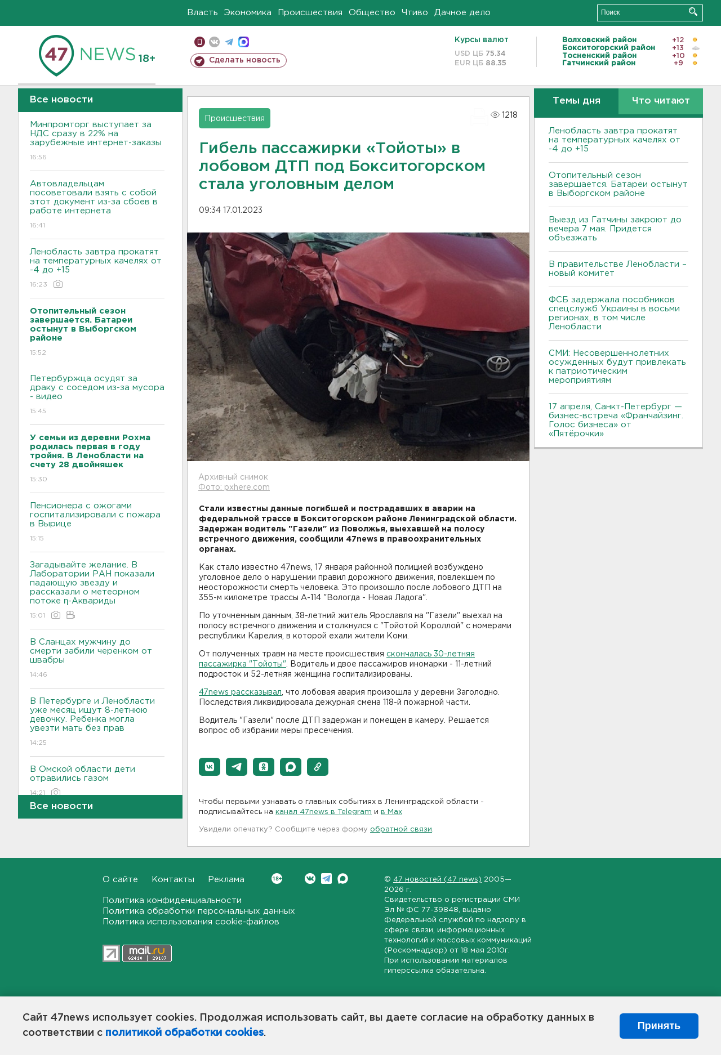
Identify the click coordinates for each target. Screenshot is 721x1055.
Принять (659, 1025)
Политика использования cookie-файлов (191, 922)
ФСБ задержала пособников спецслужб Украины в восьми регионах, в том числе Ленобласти (614, 313)
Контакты (173, 879)
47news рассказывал (240, 692)
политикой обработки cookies (184, 1033)
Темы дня (576, 101)
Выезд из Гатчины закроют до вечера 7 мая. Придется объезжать (615, 229)
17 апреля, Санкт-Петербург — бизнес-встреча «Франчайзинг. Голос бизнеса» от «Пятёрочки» (616, 420)
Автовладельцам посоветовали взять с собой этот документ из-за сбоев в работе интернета (97, 205)
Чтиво (415, 12)
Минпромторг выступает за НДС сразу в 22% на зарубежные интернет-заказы (97, 141)
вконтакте (214, 42)
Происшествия (310, 12)
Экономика (248, 12)
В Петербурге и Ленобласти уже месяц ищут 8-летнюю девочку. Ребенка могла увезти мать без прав (97, 723)
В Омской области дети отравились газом (97, 782)
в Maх (391, 812)
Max (342, 878)
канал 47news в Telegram (323, 812)
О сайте (120, 879)
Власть (202, 12)
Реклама (226, 879)
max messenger (243, 42)
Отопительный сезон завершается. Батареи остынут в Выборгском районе (618, 184)
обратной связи (401, 829)
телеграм (229, 42)
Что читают (661, 101)
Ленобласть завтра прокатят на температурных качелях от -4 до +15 (97, 268)
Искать (693, 11)
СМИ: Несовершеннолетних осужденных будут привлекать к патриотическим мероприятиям (617, 367)
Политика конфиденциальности (172, 900)
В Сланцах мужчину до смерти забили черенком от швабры (97, 659)
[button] (209, 767)
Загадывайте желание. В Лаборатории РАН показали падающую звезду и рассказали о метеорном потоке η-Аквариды (97, 590)
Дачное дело (462, 12)
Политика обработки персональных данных (199, 911)
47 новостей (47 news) (437, 880)
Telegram (326, 878)
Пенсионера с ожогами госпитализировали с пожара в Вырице (97, 522)
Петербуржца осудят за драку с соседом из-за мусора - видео (97, 395)
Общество (372, 12)
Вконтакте (277, 878)
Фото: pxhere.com (234, 487)
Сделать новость (245, 60)
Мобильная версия (199, 42)
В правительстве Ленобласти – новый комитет (618, 269)
